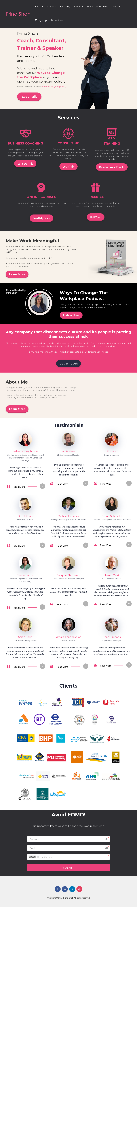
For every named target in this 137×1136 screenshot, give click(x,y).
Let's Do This (25, 163)
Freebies (78, 6)
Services (51, 6)
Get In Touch (69, 363)
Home (38, 6)
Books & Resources (97, 6)
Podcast (57, 20)
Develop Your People (111, 167)
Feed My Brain (41, 218)
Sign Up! (41, 20)
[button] (42, 486)
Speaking (65, 6)
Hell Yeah (95, 217)
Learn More (17, 274)
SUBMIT (68, 867)
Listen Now (71, 315)
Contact (116, 6)
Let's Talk (29, 96)
